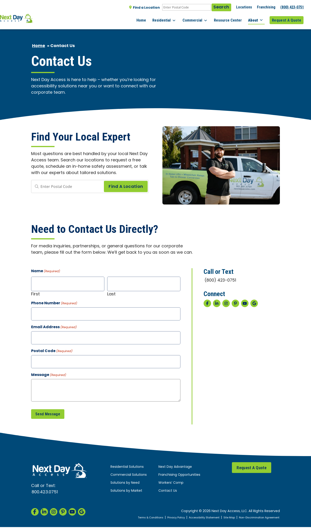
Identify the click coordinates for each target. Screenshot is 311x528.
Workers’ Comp (170, 484)
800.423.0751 (45, 493)
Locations (244, 7)
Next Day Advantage (175, 468)
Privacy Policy (161, 518)
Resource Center (231, 18)
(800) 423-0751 (292, 7)
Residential (170, 18)
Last (111, 294)
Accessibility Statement (193, 518)
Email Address (54, 327)
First (35, 294)
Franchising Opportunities (179, 476)
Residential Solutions (127, 468)
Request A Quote (286, 18)
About (257, 18)
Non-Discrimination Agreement (255, 518)
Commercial (199, 18)
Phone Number (54, 303)
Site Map (221, 518)
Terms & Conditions (132, 518)
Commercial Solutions (128, 476)
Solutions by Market (126, 492)
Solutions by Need (124, 484)
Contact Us (167, 492)
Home (148, 18)
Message (48, 375)
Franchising (266, 7)
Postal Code (52, 351)
